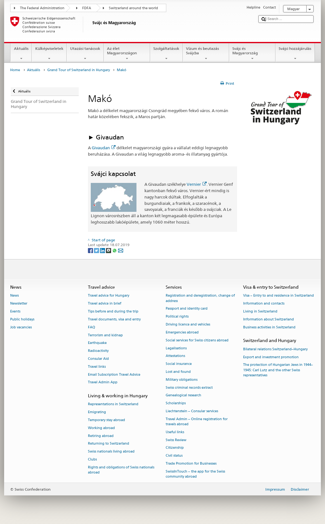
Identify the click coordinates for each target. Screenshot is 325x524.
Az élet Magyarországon (127, 53)
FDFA (86, 8)
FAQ (91, 327)
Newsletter (18, 304)
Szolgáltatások (166, 53)
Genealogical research (183, 395)
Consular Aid (98, 359)
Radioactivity (98, 351)
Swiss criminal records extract (189, 388)
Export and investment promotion (271, 357)
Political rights (177, 317)
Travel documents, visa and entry (114, 319)
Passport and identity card (187, 309)
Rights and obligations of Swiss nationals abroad (121, 469)
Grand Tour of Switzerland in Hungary (78, 70)
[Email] (120, 250)
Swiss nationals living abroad (111, 452)
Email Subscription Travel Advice (114, 375)
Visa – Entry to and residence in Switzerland (278, 296)
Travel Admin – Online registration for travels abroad (197, 421)
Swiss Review (176, 440)
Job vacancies (21, 327)
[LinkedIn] (103, 250)
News (14, 296)
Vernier (197, 184)
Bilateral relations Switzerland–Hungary (275, 349)
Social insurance (179, 364)
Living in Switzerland (260, 311)
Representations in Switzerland (113, 404)
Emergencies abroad (182, 332)
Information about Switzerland (268, 319)
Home (15, 70)
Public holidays (22, 319)
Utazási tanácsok (85, 53)
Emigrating (97, 412)
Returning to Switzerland (108, 444)
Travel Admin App (102, 382)
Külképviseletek (49, 53)
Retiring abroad (101, 436)
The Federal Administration (42, 8)
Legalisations (176, 348)
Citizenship (175, 448)
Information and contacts (263, 304)
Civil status (174, 456)
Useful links (175, 432)
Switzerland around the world (133, 8)
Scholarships (176, 403)
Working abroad (101, 428)
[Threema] (109, 250)
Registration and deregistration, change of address (200, 298)
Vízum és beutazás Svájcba (206, 53)
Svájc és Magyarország (252, 53)
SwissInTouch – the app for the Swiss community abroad (195, 474)
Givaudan (104, 147)
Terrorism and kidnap (105, 335)
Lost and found (178, 372)
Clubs (92, 459)
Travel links (97, 367)
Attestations (175, 356)
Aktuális (21, 53)
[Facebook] (91, 250)
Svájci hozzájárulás (295, 53)
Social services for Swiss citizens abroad (197, 340)
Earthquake (97, 343)
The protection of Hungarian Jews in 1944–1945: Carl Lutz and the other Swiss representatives (278, 370)
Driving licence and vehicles (188, 324)
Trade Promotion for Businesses (191, 463)
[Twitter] (97, 250)
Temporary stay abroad (106, 420)
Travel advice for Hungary (108, 296)
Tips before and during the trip (113, 311)
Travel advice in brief (104, 304)
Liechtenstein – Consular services (192, 411)
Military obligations (181, 380)
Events (15, 311)
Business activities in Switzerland (269, 327)
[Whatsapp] (115, 250)
